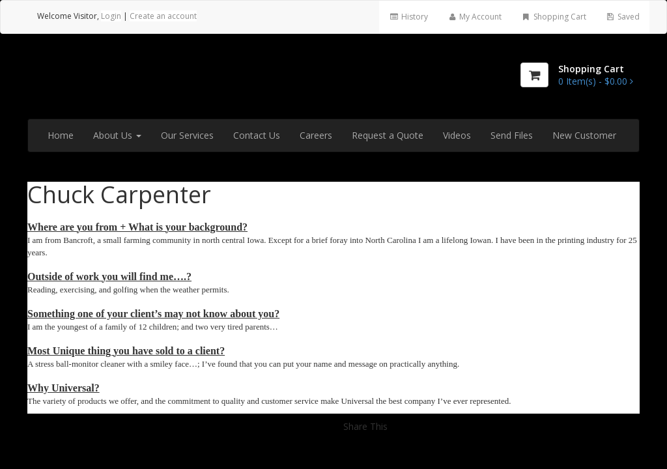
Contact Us (256, 135)
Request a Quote (387, 135)
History (408, 16)
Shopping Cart (553, 16)
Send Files (511, 135)
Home (61, 135)
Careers (316, 135)
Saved (623, 16)
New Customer (584, 135)
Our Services (187, 135)
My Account (474, 16)
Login (111, 15)
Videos (457, 135)
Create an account (163, 15)
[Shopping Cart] (534, 75)
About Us (117, 135)
